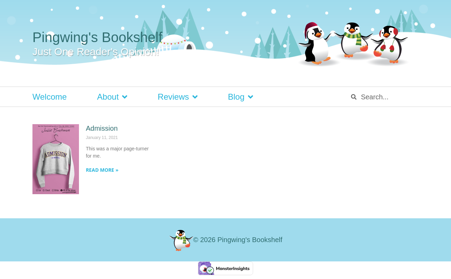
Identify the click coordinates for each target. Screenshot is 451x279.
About (112, 97)
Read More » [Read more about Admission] (102, 170)
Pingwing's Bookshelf (97, 37)
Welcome (49, 96)
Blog (240, 97)
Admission (102, 128)
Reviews (178, 97)
